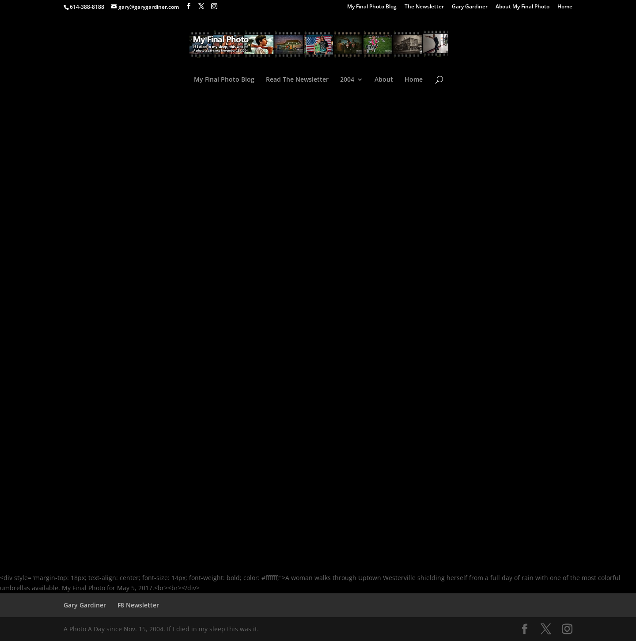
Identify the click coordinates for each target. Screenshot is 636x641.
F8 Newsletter (138, 605)
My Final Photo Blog (372, 7)
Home (564, 7)
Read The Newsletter (297, 79)
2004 (347, 79)
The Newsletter (424, 7)
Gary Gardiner (470, 7)
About (384, 79)
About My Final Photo (522, 7)
